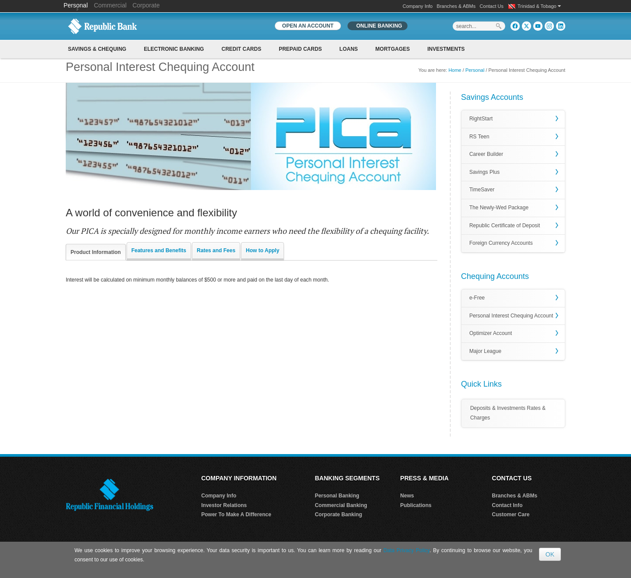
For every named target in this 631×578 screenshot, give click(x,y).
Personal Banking (337, 496)
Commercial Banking (341, 505)
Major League (485, 351)
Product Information (96, 252)
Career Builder (486, 154)
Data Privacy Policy (406, 550)
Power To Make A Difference (236, 514)
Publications (415, 505)
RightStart (481, 119)
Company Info (417, 6)
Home (454, 70)
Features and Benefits (158, 250)
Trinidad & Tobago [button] (539, 6)
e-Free (477, 298)
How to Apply (262, 250)
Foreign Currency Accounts (501, 243)
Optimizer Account (490, 333)
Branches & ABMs (456, 6)
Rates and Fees (216, 250)
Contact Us (491, 6)
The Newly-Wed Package (498, 207)
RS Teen (479, 137)
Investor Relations (224, 505)
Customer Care (511, 514)
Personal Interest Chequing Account (511, 316)
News (407, 496)
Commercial (110, 5)
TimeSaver (482, 190)
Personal (76, 5)
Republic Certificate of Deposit (504, 225)
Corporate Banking (338, 514)
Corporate (146, 5)
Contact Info (507, 505)
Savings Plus (484, 172)
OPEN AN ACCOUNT (307, 26)
